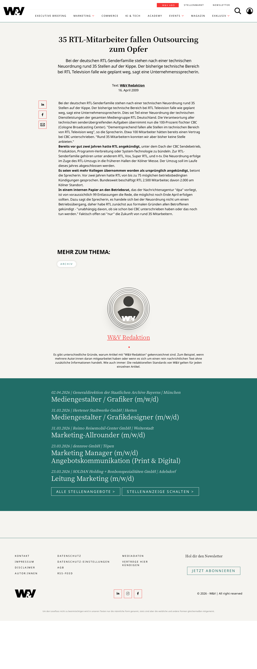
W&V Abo (168, 5)
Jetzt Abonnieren (214, 570)
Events (175, 15)
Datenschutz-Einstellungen (83, 561)
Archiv (66, 264)
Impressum (24, 561)
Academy (155, 15)
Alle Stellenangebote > (85, 491)
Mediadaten (133, 556)
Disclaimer (25, 567)
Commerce (110, 15)
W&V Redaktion (132, 85)
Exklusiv (219, 15)
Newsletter (221, 5)
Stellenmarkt (194, 5)
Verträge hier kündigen (135, 563)
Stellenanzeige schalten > (160, 491)
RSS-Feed (65, 573)
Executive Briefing (50, 15)
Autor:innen (26, 573)
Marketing (82, 15)
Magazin (198, 15)
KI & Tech (133, 15)
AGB (60, 567)
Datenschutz (69, 556)
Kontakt (22, 556)
